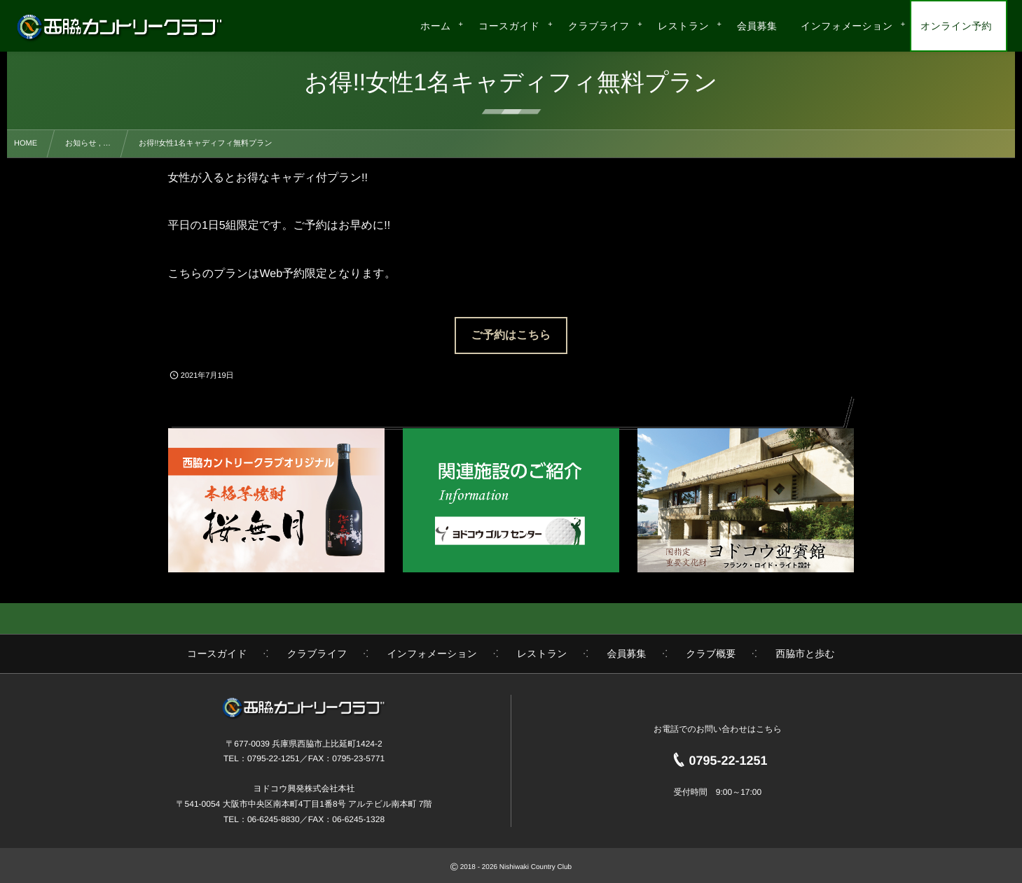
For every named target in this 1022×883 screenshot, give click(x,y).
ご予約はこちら (511, 335)
